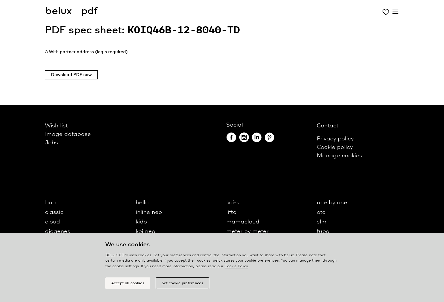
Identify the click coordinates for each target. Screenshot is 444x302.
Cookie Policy (236, 266)
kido (141, 222)
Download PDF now (71, 75)
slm (321, 222)
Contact (327, 126)
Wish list (56, 126)
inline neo (149, 212)
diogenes (57, 231)
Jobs (51, 142)
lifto (231, 212)
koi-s (232, 202)
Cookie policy (335, 147)
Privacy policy (335, 139)
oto (321, 212)
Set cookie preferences (182, 283)
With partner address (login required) (88, 52)
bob (50, 202)
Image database (68, 134)
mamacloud (242, 222)
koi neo (145, 231)
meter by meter (247, 231)
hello (142, 202)
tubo (323, 231)
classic (54, 212)
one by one (332, 202)
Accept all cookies (127, 283)
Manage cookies (339, 155)
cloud (52, 222)
